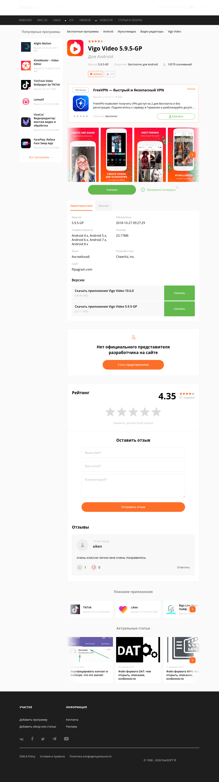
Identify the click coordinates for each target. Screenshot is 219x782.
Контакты (72, 719)
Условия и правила (52, 756)
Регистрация (177, 7)
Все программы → (41, 157)
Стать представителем (133, 364)
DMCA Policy (27, 756)
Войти (162, 7)
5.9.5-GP (98, 64)
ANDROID (85, 20)
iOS (110, 74)
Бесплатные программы (83, 31)
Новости (106, 20)
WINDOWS (25, 20)
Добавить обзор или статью (38, 726)
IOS (71, 20)
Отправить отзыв (133, 507)
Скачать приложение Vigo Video (104, 291)
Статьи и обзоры (130, 20)
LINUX (56, 20)
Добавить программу (33, 719)
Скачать (112, 190)
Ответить (183, 567)
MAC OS (42, 20)
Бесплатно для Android (143, 64)
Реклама (71, 726)
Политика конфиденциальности (90, 756)
